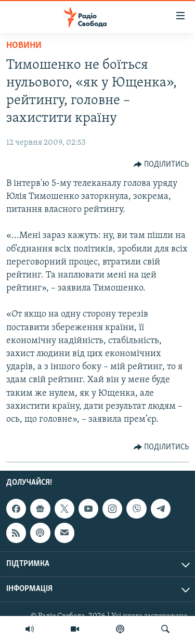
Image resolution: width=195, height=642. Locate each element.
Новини (24, 46)
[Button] (161, 164)
